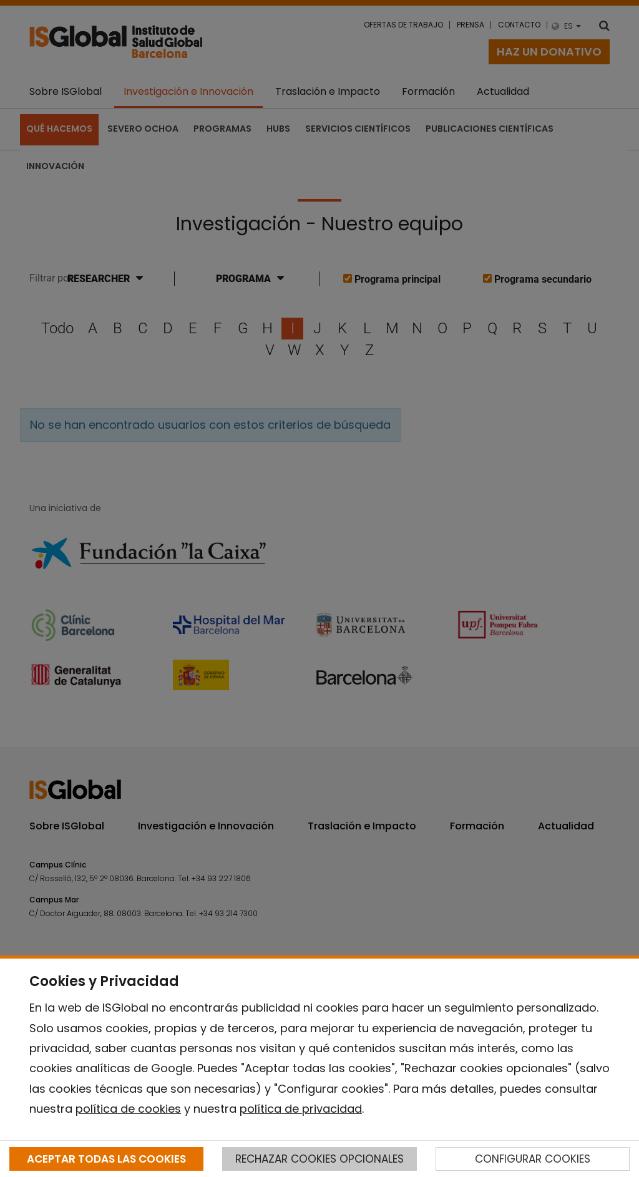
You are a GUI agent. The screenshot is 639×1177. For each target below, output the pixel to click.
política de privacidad (301, 1108)
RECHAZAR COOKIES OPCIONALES (319, 1158)
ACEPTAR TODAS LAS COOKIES (106, 1158)
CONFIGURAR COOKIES (532, 1158)
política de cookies (128, 1108)
